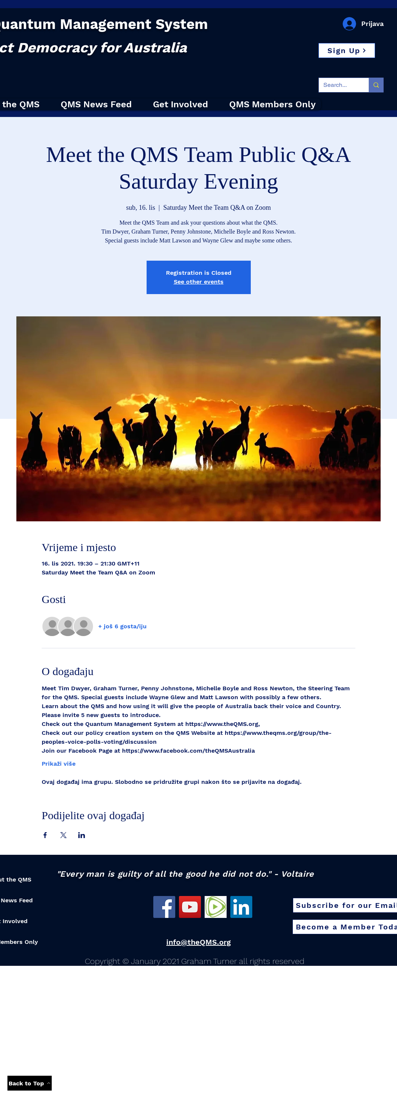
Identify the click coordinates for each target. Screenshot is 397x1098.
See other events (199, 281)
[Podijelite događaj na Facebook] (45, 835)
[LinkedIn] (241, 907)
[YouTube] (190, 907)
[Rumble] (216, 907)
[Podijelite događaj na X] (63, 835)
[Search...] (338, 85)
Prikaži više (59, 763)
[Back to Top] (29, 1083)
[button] (346, 50)
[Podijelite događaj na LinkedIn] (81, 835)
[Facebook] (164, 907)
